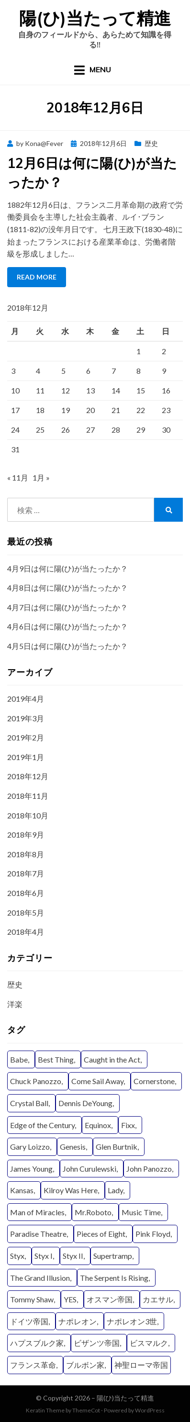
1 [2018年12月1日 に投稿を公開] (138, 351)
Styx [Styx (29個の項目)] (17, 1255)
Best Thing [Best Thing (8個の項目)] (56, 1059)
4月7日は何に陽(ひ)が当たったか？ (67, 607)
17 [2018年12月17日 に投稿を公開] (15, 409)
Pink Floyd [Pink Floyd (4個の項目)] (152, 1233)
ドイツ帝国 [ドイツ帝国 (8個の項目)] (29, 1321)
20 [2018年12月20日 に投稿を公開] (90, 409)
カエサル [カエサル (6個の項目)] (158, 1299)
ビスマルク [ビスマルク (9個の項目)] (149, 1342)
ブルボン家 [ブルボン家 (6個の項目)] (85, 1364)
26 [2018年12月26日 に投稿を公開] (65, 429)
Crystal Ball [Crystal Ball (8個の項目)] (29, 1103)
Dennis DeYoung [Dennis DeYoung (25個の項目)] (85, 1103)
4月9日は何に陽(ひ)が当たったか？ (67, 568)
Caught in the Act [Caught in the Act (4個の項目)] (112, 1059)
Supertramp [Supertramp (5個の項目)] (112, 1255)
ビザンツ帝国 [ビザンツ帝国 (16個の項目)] (97, 1342)
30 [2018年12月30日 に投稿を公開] (166, 429)
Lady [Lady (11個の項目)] (115, 1190)
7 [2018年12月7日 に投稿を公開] (114, 370)
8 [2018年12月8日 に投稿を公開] (138, 370)
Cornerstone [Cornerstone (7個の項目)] (154, 1081)
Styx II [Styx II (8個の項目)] (73, 1255)
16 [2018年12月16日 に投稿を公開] (166, 390)
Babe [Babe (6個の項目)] (19, 1059)
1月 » (41, 477)
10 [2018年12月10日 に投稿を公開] (15, 390)
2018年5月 (25, 912)
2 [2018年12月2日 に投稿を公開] (164, 351)
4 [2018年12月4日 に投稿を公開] (38, 370)
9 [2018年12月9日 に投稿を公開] (164, 370)
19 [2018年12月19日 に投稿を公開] (65, 409)
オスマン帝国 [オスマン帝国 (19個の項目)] (110, 1299)
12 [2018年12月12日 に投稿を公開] (65, 390)
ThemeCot (86, 1410)
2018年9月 (25, 834)
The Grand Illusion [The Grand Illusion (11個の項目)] (40, 1277)
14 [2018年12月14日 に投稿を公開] (116, 390)
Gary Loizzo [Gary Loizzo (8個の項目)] (30, 1146)
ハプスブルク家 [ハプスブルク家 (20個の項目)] (37, 1342)
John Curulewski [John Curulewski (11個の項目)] (89, 1168)
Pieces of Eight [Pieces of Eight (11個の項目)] (101, 1233)
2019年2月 (25, 737)
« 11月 (17, 477)
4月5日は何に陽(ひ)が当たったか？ (67, 645)
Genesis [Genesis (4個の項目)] (73, 1146)
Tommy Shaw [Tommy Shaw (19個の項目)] (32, 1299)
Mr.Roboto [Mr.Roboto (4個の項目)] (93, 1212)
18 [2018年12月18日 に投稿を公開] (40, 409)
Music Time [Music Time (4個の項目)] (141, 1212)
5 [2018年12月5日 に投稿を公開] (63, 370)
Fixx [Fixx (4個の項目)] (128, 1125)
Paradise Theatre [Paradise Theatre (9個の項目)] (38, 1233)
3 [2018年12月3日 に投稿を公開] (13, 370)
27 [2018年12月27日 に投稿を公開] (90, 429)
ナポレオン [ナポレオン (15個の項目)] (77, 1321)
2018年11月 (27, 795)
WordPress (150, 1410)
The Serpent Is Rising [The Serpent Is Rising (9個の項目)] (114, 1277)
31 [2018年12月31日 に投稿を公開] (15, 449)
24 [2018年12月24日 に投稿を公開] (15, 429)
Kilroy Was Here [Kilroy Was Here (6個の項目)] (71, 1190)
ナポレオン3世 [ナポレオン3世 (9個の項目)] (132, 1321)
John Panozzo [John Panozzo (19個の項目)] (149, 1168)
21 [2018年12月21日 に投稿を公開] (116, 409)
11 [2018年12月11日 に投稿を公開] (40, 390)
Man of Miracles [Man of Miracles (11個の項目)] (37, 1212)
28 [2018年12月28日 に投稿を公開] (116, 429)
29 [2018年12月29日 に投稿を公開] (140, 429)
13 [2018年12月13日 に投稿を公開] (90, 390)
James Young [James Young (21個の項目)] (31, 1168)
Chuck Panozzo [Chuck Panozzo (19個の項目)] (35, 1081)
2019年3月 (25, 718)
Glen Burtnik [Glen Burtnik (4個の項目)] (116, 1146)
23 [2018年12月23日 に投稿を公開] (166, 409)
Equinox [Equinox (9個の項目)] (98, 1125)
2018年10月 (27, 815)
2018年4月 (25, 931)
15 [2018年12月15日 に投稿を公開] (140, 390)
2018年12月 (27, 776)
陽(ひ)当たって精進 (95, 18)
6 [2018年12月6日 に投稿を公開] (88, 370)
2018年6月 (25, 892)
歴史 (151, 143)
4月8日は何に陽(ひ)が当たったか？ (67, 587)
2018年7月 (25, 873)
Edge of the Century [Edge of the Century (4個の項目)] (42, 1125)
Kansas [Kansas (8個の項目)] (22, 1190)
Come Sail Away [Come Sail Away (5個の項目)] (97, 1081)
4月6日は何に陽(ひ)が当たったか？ (67, 626)
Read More (36, 277)
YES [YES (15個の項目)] (70, 1299)
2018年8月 (25, 854)
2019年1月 (25, 756)
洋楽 (14, 1003)
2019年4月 (25, 698)
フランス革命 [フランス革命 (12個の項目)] (33, 1364)
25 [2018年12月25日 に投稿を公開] (40, 429)
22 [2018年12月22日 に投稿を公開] (140, 409)
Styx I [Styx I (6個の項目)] (43, 1255)
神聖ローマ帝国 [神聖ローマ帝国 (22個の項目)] (141, 1364)
